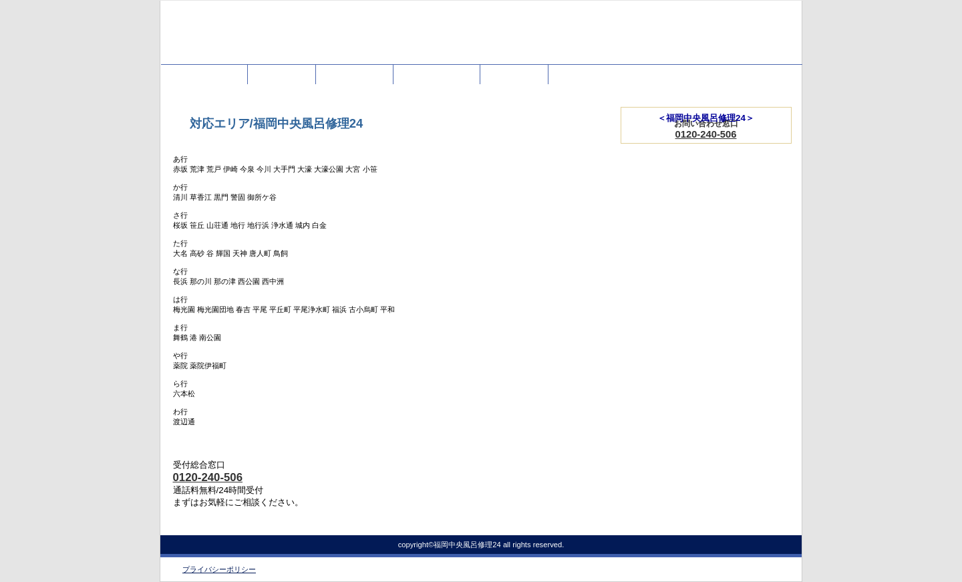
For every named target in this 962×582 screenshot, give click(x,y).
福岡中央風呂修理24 (294, 38)
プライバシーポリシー (219, 569)
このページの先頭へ (564, 521)
